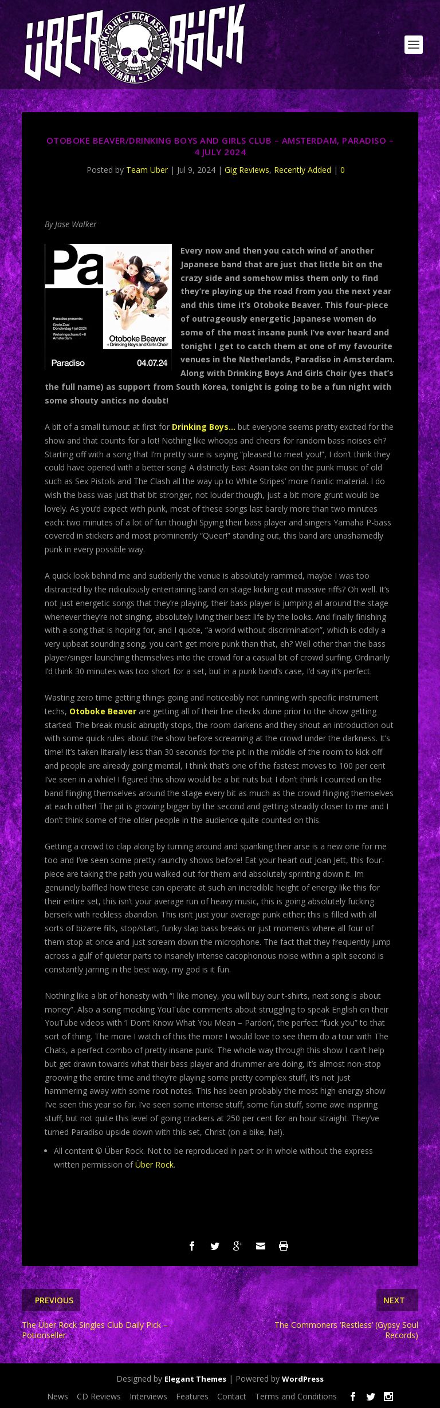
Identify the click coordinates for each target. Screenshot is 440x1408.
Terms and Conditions (296, 1396)
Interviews (148, 1396)
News (57, 1396)
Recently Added (302, 169)
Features (192, 1396)
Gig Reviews (247, 169)
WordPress (303, 1379)
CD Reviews (99, 1396)
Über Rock (154, 1164)
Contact (231, 1396)
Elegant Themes (195, 1379)
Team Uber (147, 169)
